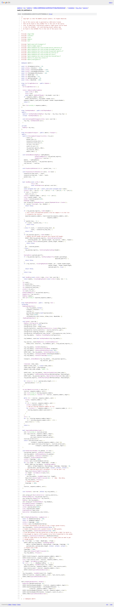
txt (107, 604)
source (85, 8)
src (25, 8)
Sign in (110, 2)
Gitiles (9, 604)
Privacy (14, 604)
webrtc (19, 8)
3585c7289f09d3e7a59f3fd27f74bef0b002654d (49, 8)
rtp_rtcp (79, 8)
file (50, 14)
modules (71, 8)
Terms (18, 604)
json (111, 604)
